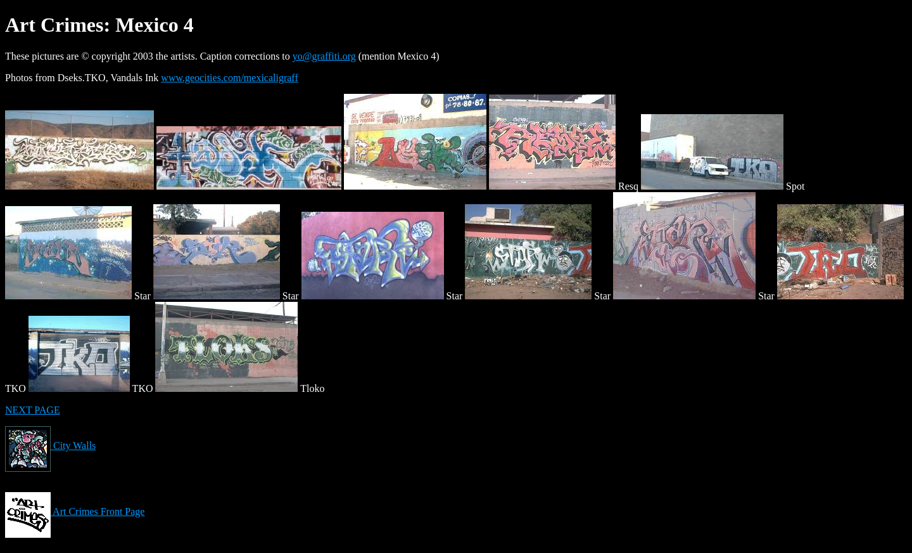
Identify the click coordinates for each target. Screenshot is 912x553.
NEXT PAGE (32, 410)
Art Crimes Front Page (74, 511)
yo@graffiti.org (324, 56)
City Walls (50, 445)
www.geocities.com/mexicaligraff (229, 77)
